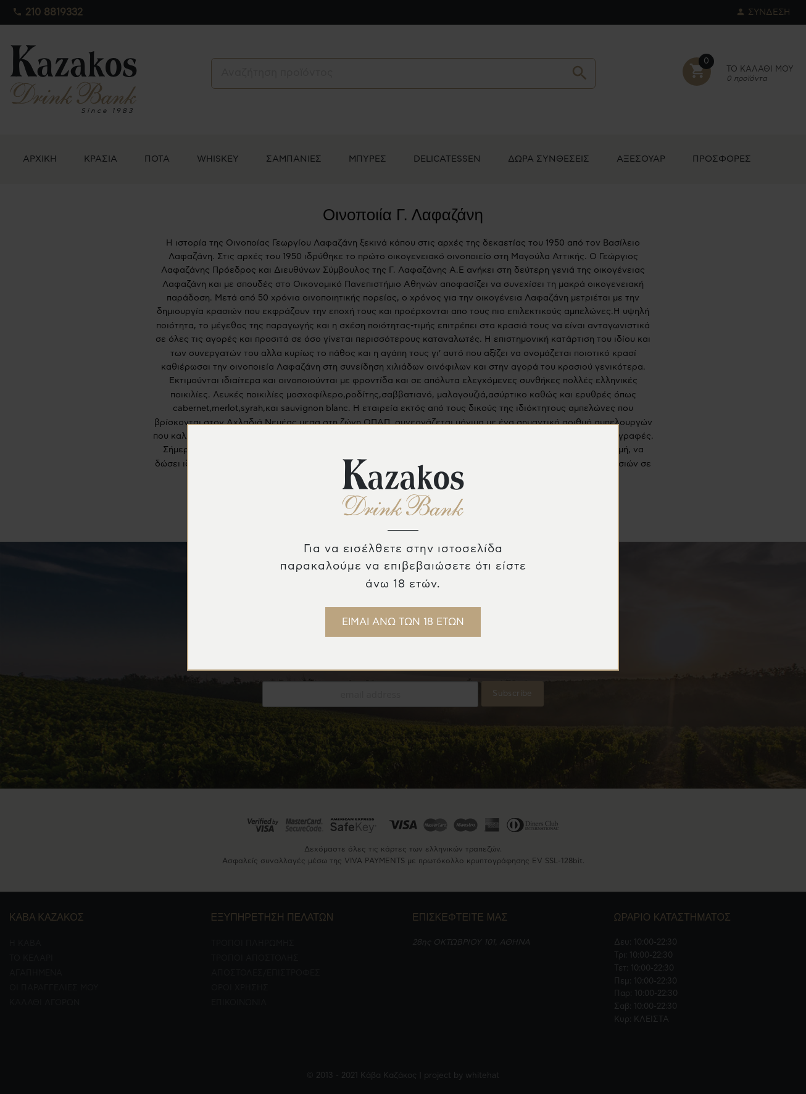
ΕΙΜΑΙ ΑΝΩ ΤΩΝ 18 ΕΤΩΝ (403, 622)
